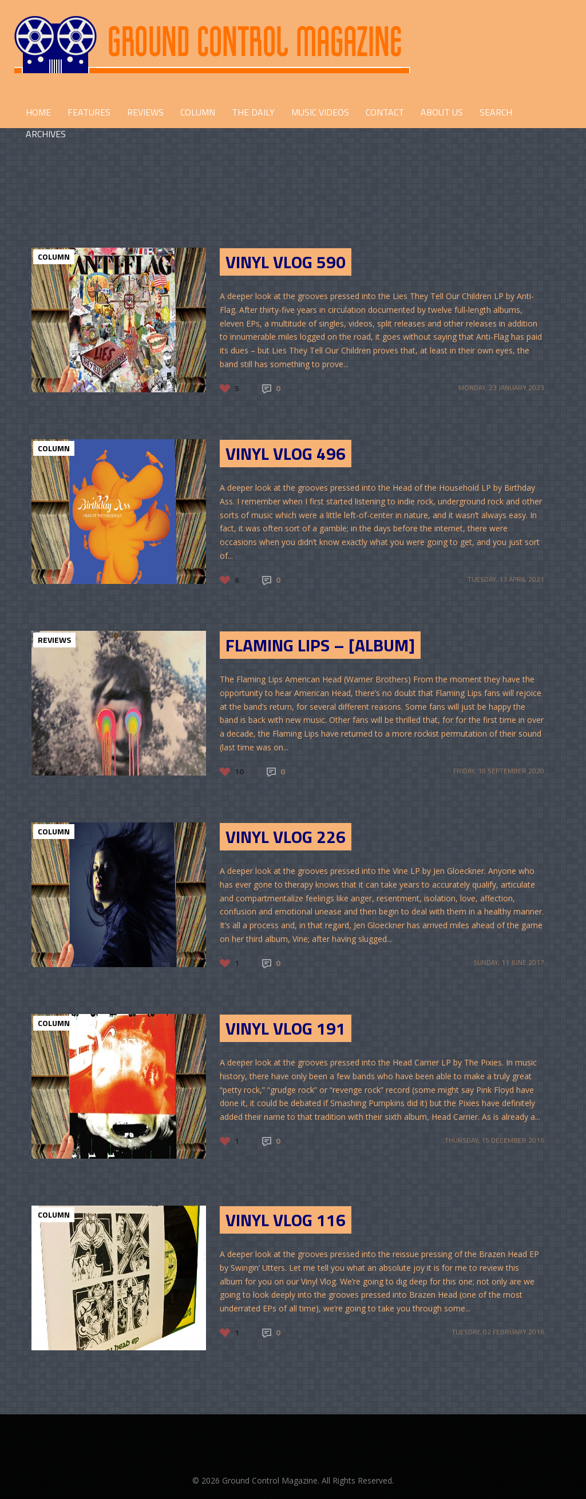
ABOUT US (442, 112)
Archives (46, 134)
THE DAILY (253, 112)
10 (239, 771)
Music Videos (320, 112)
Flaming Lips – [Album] (320, 645)
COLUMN (197, 112)
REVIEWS (145, 112)
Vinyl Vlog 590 (285, 262)
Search (496, 112)
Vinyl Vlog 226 (285, 837)
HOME (38, 112)
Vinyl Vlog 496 (285, 453)
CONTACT (385, 112)
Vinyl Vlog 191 (285, 1028)
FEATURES (89, 112)
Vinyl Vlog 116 (285, 1220)
